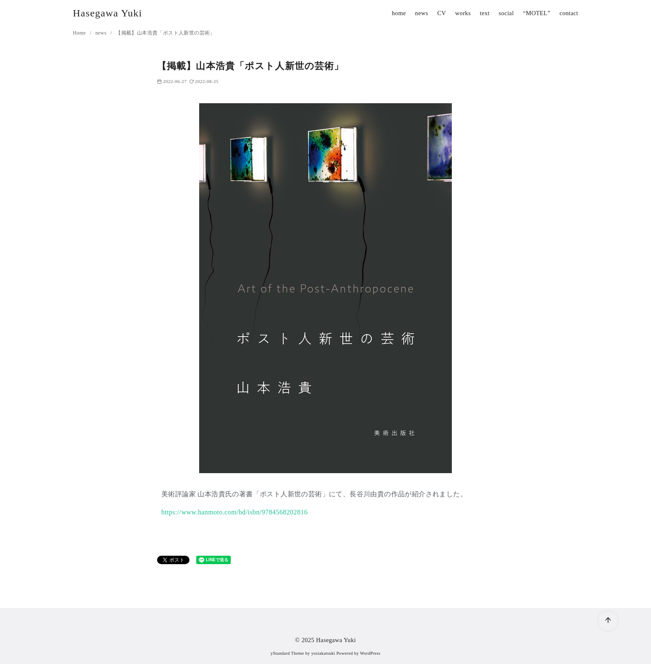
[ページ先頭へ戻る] (608, 621)
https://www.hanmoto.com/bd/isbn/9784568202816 (234, 512)
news (421, 13)
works (463, 13)
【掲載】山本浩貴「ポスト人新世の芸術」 (165, 33)
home (399, 13)
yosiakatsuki (323, 653)
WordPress (370, 653)
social (506, 13)
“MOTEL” (536, 13)
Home (80, 33)
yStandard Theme (287, 653)
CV (441, 13)
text (485, 13)
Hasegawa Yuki (107, 13)
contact (569, 13)
